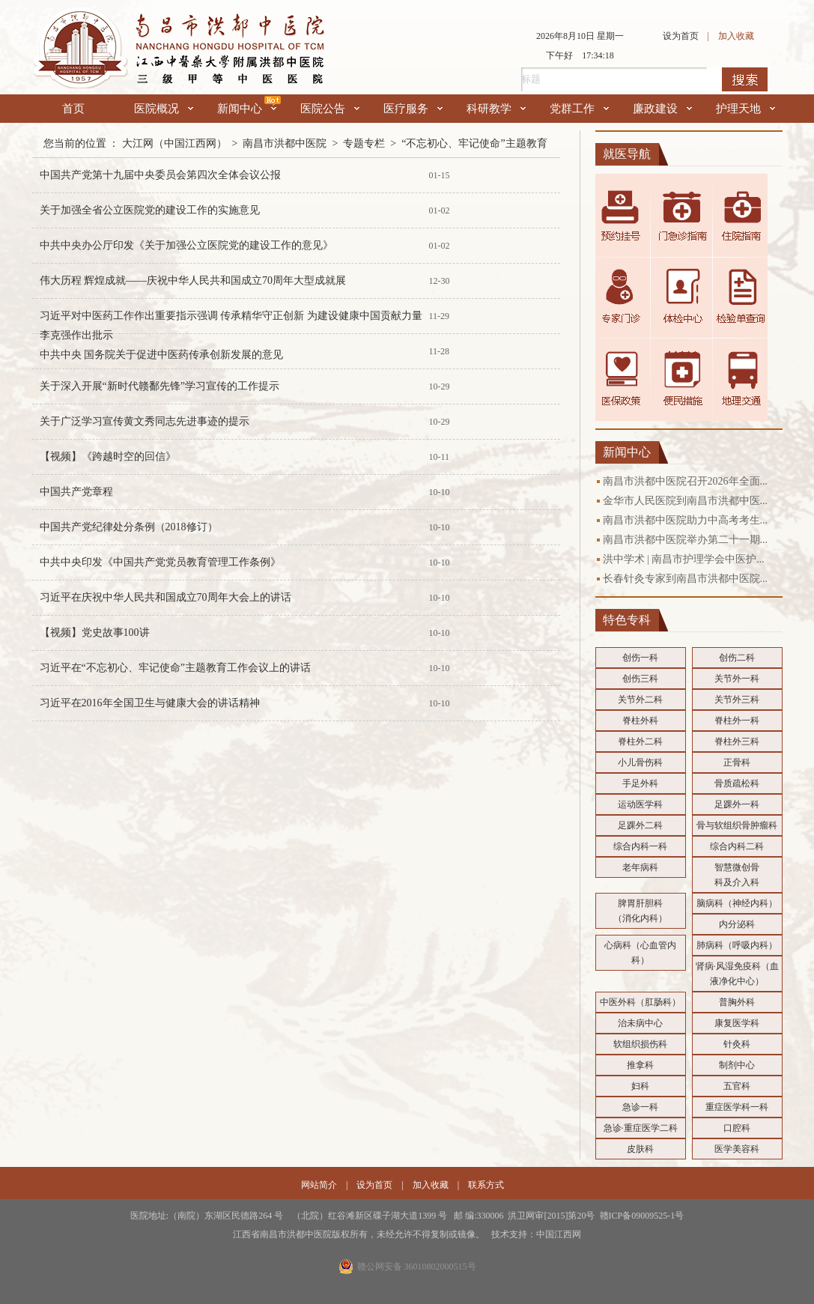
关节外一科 (736, 678)
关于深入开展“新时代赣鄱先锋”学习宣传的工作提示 (159, 386)
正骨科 (736, 762)
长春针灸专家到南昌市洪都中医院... (685, 578)
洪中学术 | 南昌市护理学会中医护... (684, 559)
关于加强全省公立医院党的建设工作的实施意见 (150, 210)
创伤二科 (737, 657)
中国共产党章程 (76, 491)
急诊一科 (640, 1107)
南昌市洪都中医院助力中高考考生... (685, 520)
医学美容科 (736, 1149)
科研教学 (496, 109)
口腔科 (736, 1128)
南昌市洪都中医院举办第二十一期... (685, 539)
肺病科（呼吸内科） (736, 945)
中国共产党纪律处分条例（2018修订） (129, 527)
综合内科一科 (640, 846)
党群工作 (579, 109)
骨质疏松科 (736, 783)
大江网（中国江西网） (174, 143)
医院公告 (329, 109)
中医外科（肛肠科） (640, 1002)
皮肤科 (640, 1149)
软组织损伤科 (640, 1044)
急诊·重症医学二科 (641, 1128)
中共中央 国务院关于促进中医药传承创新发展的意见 (162, 354)
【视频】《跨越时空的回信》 (108, 456)
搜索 (745, 79)
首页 (73, 109)
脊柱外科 (640, 720)
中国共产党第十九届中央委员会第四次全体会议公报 (160, 175)
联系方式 (486, 1185)
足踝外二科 (640, 825)
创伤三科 (640, 678)
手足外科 (640, 783)
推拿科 (640, 1065)
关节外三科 (736, 699)
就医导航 (627, 154)
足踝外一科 (736, 804)
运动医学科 (640, 804)
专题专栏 (364, 143)
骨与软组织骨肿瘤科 (736, 825)
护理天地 (745, 109)
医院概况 (163, 109)
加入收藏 (736, 36)
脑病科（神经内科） (736, 903)
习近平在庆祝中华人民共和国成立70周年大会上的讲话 (165, 597)
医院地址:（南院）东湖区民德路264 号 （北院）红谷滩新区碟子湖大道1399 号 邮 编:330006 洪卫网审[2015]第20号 (365, 1215)
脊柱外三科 (736, 741)
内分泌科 (737, 924)
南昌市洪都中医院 (284, 143)
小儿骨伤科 (640, 762)
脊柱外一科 (736, 720)
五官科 (736, 1086)
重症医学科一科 (736, 1107)
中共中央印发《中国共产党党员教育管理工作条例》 (160, 562)
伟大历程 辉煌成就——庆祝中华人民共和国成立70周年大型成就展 (193, 280)
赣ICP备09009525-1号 (642, 1215)
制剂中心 (737, 1065)
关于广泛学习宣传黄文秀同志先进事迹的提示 (144, 421)
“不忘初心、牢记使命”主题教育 (474, 143)
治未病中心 (640, 1023)
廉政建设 (662, 109)
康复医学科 (736, 1023)
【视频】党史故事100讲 (95, 632)
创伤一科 (640, 657)
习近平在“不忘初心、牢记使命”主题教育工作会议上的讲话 (175, 667)
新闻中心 (246, 109)
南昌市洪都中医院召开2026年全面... (685, 481)
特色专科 (627, 619)
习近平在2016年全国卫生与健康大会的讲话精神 (150, 703)
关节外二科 (640, 699)
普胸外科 (737, 1002)
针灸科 (736, 1044)
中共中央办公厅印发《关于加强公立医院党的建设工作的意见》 (186, 245)
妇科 (640, 1086)
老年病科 (640, 867)
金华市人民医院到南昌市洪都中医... (685, 500)
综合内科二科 (737, 846)
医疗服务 (413, 109)
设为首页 (681, 36)
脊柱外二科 (640, 741)
